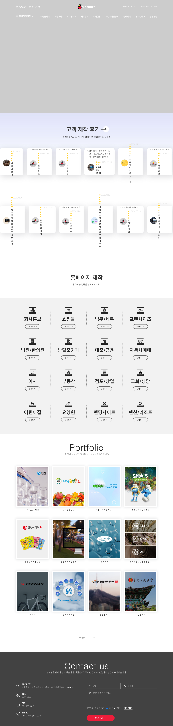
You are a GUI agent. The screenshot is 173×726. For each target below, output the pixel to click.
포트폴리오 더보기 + (86, 637)
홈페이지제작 (26, 16)
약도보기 (69, 687)
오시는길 (134, 6)
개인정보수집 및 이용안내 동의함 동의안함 (104, 708)
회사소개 (126, 6)
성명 (94, 685)
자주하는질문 (144, 6)
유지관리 (154, 6)
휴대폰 (130, 685)
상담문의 (99, 718)
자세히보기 (128, 708)
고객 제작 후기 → (86, 129)
